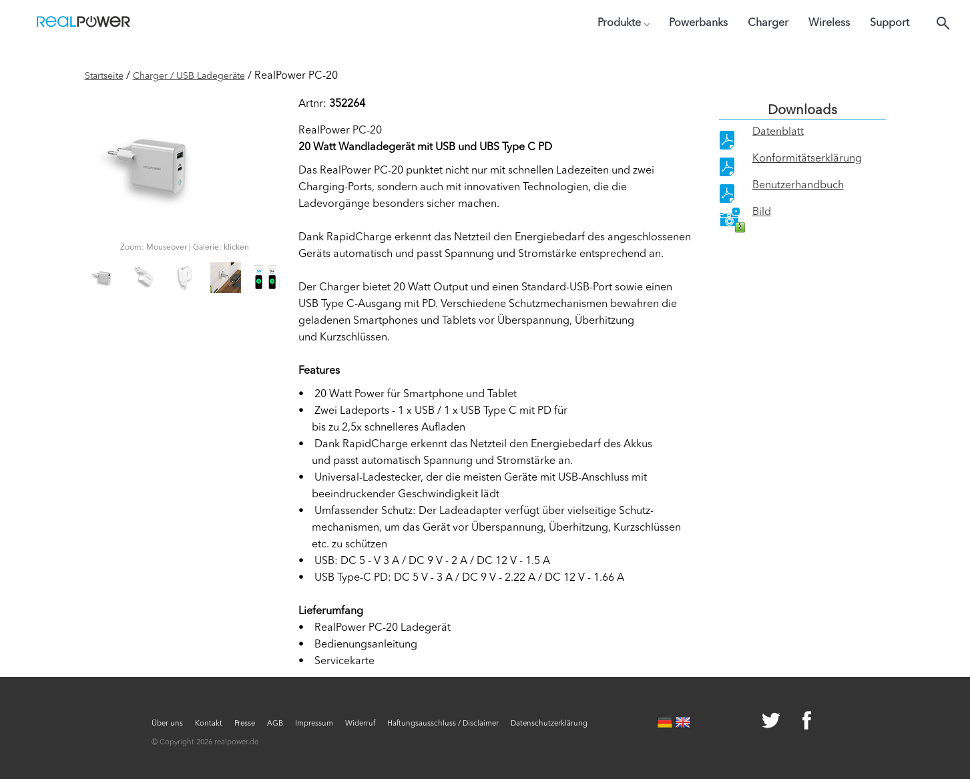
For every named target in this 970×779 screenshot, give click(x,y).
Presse (244, 724)
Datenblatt (778, 132)
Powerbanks (698, 23)
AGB (275, 724)
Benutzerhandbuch (798, 185)
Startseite (104, 76)
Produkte (623, 23)
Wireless (829, 23)
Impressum (314, 724)
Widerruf (360, 724)
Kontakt (208, 724)
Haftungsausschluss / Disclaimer (443, 724)
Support (889, 23)
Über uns (167, 724)
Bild (761, 212)
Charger (768, 23)
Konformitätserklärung (807, 159)
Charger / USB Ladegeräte (189, 76)
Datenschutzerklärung (549, 724)
